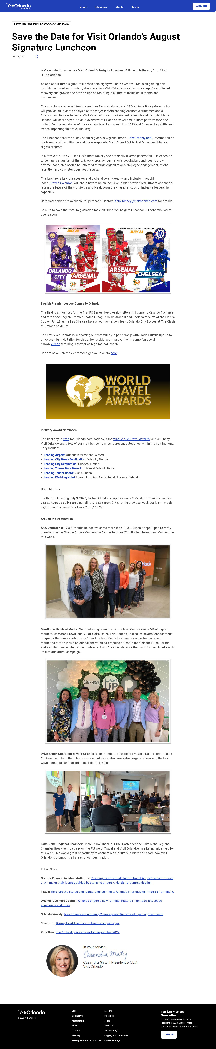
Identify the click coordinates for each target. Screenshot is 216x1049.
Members (101, 7)
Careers (76, 1030)
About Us (108, 1025)
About (83, 7)
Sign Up (169, 1034)
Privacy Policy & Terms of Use (86, 1040)
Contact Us (77, 1016)
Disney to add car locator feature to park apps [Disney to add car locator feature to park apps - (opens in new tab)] (87, 923)
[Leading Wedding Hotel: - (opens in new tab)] (60, 477)
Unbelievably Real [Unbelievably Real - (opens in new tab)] (140, 138)
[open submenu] (89, 7)
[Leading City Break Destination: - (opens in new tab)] (65, 459)
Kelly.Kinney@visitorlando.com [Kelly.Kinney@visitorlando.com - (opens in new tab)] (135, 201)
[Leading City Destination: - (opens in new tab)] (60, 464)
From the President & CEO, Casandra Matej (41, 24)
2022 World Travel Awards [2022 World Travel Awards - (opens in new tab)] (131, 439)
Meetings (109, 1016)
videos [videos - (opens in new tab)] (55, 344)
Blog (74, 1011)
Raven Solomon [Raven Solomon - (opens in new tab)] (61, 183)
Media (120, 7)
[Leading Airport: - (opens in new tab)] (54, 455)
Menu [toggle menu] (201, 6)
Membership (78, 1021)
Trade (135, 7)
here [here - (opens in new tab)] (114, 353)
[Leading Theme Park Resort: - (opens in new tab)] (63, 468)
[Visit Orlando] (21, 6)
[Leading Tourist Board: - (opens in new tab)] (59, 473)
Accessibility (110, 1030)
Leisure (108, 1011)
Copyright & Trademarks (116, 1035)
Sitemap (76, 1035)
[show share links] (36, 57)
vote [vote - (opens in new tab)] (66, 439)
